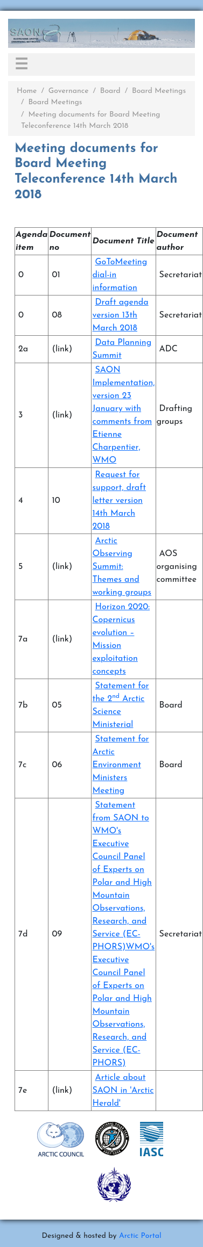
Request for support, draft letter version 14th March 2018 (119, 501)
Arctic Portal (140, 1236)
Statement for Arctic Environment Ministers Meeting (120, 765)
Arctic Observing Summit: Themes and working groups (121, 567)
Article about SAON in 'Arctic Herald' (122, 1090)
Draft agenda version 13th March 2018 (120, 315)
